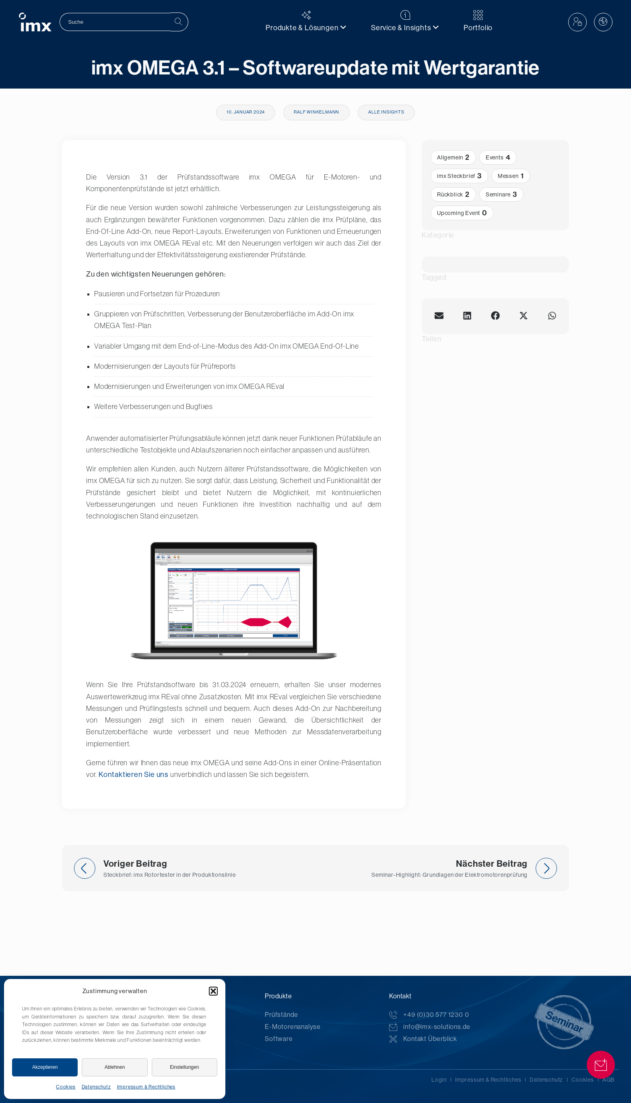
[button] (213, 991)
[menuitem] (306, 22)
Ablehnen (115, 1067)
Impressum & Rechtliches (146, 1087)
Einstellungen (184, 1067)
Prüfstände (281, 1014)
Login (439, 1079)
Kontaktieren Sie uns (134, 774)
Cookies (66, 1087)
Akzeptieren (45, 1067)
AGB (608, 1079)
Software (279, 1039)
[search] (115, 22)
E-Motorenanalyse (293, 1027)
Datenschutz (96, 1087)
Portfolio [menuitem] (478, 21)
